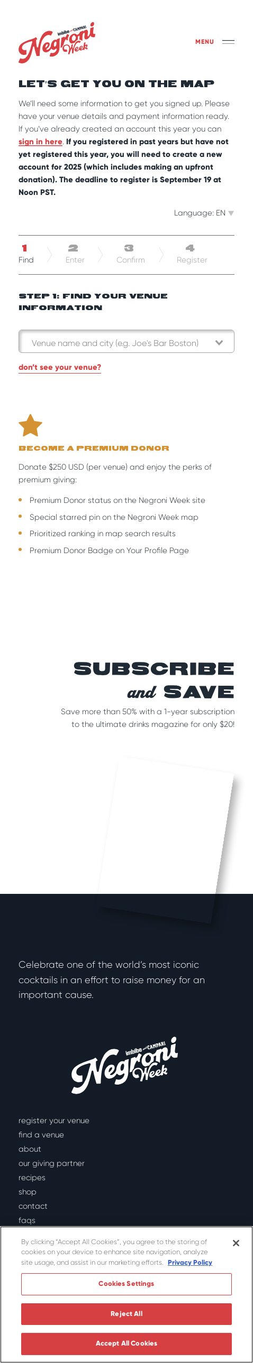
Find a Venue (41, 1135)
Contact (33, 1206)
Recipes (32, 1177)
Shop (28, 1192)
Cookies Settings (126, 1284)
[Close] (236, 1243)
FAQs (27, 1220)
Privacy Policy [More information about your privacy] (190, 1262)
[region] (126, 1294)
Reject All (126, 1314)
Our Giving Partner (52, 1163)
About (30, 1149)
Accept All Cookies (126, 1343)
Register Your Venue (54, 1120)
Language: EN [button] (204, 213)
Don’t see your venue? (60, 367)
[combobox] (126, 341)
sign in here (40, 141)
